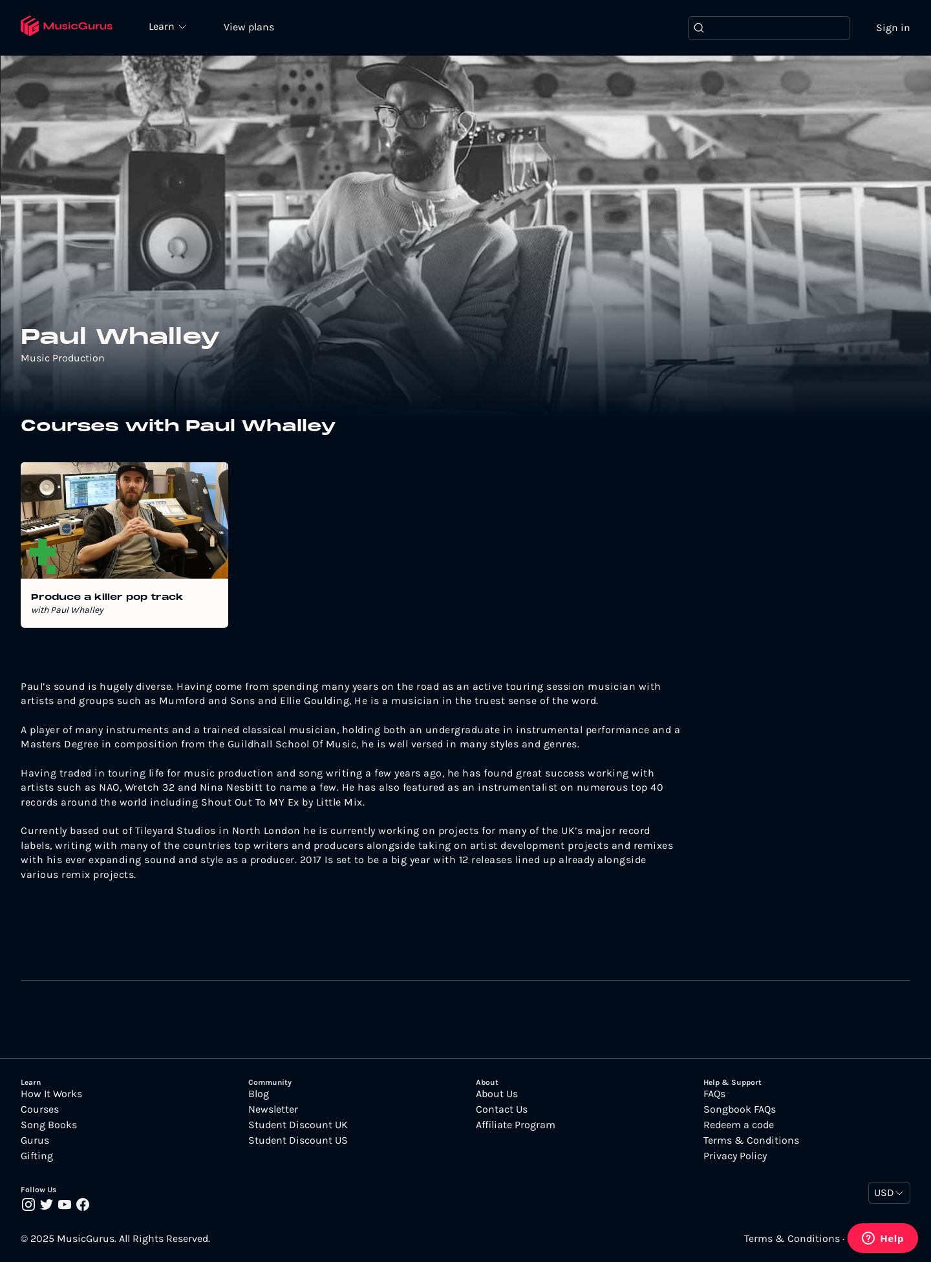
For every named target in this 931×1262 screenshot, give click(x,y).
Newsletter (273, 1109)
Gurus (35, 1140)
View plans (249, 27)
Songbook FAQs (739, 1109)
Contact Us (502, 1109)
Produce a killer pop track (107, 598)
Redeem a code (738, 1125)
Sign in (893, 27)
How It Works (51, 1094)
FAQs (714, 1094)
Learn (163, 26)
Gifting (37, 1156)
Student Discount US (298, 1140)
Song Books (49, 1125)
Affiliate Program (515, 1125)
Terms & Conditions (751, 1140)
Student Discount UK (298, 1125)
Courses (40, 1109)
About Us (497, 1094)
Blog (258, 1094)
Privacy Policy (735, 1156)
